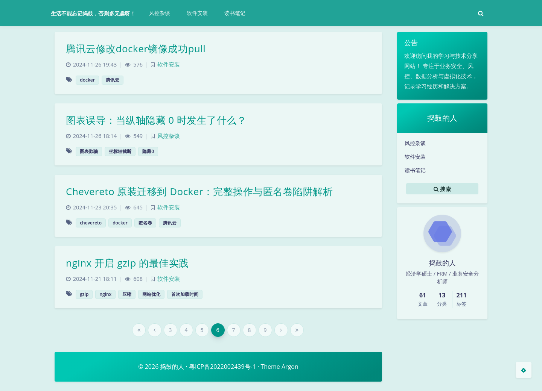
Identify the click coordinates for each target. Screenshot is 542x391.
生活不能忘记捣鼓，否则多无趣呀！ (93, 13)
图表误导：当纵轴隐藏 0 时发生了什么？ (156, 120)
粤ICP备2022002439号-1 (222, 366)
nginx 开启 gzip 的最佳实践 (127, 263)
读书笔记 (415, 170)
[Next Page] (281, 330)
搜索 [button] (442, 188)
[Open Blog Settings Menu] (523, 370)
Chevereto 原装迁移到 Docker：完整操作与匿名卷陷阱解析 (199, 191)
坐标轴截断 (120, 151)
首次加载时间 (184, 294)
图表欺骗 (89, 151)
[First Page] (139, 330)
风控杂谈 (415, 143)
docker (87, 80)
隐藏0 (148, 151)
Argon (290, 366)
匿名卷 (145, 223)
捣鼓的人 (172, 366)
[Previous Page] (154, 330)
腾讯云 (112, 80)
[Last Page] (297, 330)
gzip (84, 294)
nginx (105, 294)
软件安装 (415, 156)
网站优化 (151, 294)
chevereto (91, 223)
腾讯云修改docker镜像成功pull (136, 48)
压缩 (126, 294)
